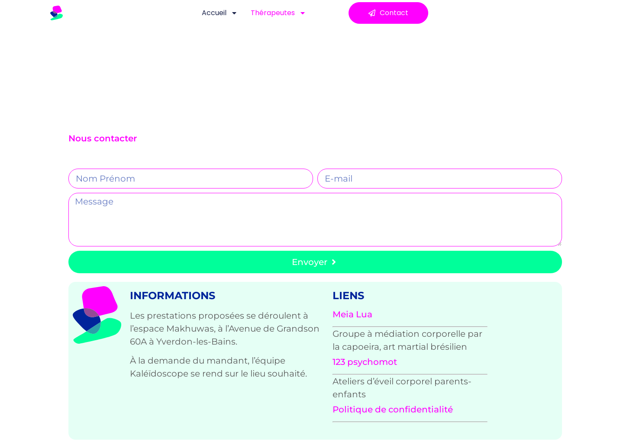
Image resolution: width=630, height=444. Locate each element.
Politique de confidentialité (393, 409)
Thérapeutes (278, 13)
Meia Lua (352, 314)
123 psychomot (365, 362)
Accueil (220, 13)
